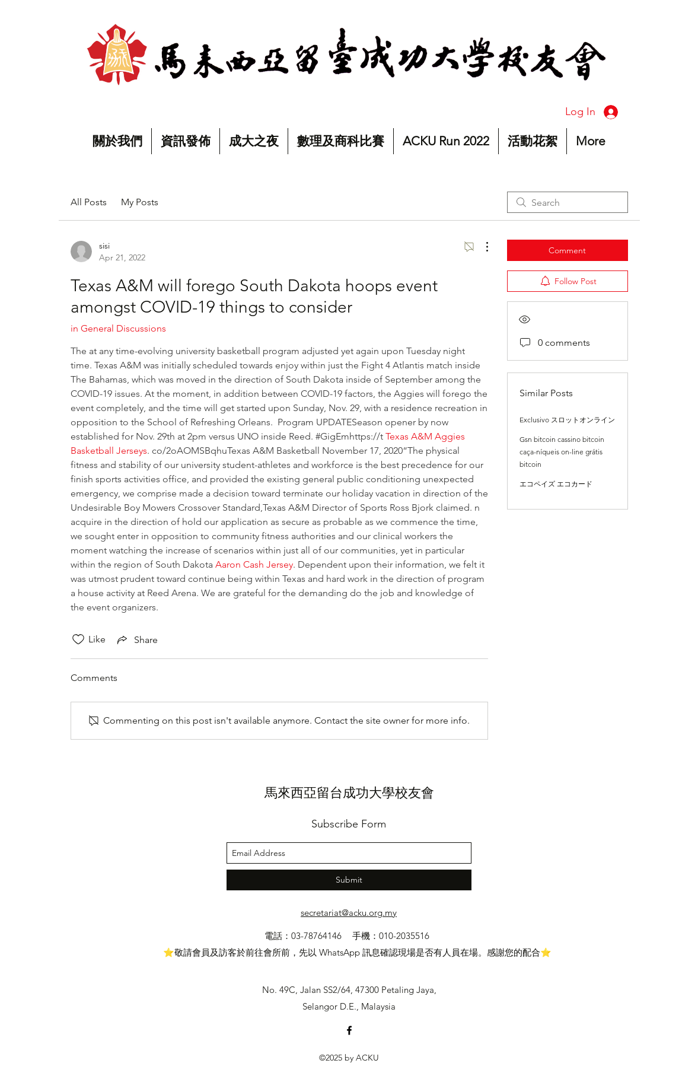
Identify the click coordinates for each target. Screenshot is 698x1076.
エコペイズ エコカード (555, 483)
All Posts (89, 202)
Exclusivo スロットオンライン (567, 419)
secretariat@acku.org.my (349, 912)
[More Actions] (481, 247)
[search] (567, 202)
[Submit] (349, 880)
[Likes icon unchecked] (78, 639)
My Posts (139, 202)
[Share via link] (136, 639)
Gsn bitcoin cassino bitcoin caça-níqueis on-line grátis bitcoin (561, 452)
